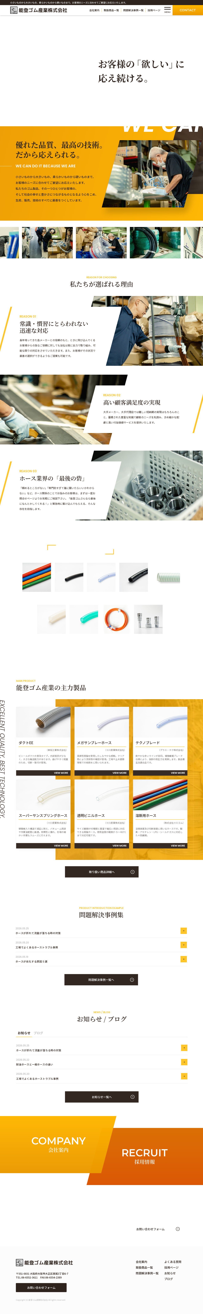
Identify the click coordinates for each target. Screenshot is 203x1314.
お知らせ (170, 1273)
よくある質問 (172, 1262)
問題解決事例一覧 (133, 10)
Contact (188, 10)
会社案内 (94, 10)
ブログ (168, 1279)
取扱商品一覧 (111, 10)
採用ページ (154, 10)
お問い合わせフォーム (41, 1287)
